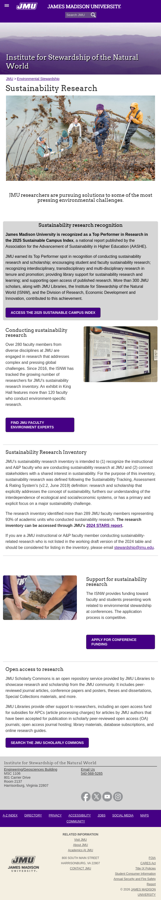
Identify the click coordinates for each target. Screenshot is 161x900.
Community (76, 821)
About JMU (80, 845)
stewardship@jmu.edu (134, 547)
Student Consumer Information (135, 873)
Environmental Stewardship (38, 79)
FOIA (152, 858)
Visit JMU (80, 839)
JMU (9, 79)
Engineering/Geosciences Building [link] (30, 769)
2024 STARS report (104, 525)
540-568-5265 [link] (92, 773)
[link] (86, 800)
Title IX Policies (145, 868)
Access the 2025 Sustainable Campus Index (53, 313)
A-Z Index (10, 815)
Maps (144, 815)
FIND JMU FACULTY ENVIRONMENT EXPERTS (32, 425)
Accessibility (79, 815)
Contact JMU (80, 868)
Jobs (101, 815)
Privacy (55, 815)
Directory (33, 815)
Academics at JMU (80, 850)
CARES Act (148, 863)
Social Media (123, 815)
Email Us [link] (88, 769)
